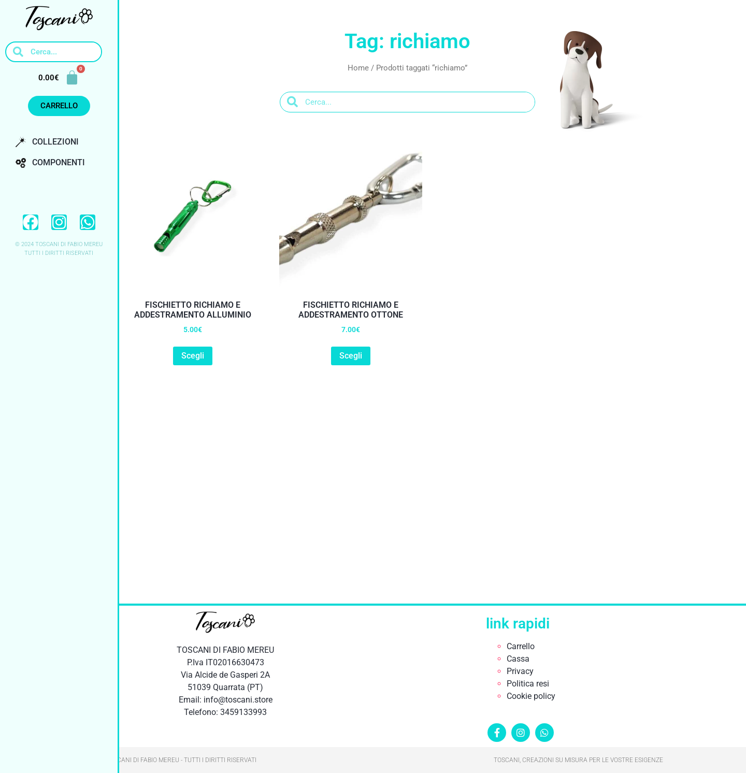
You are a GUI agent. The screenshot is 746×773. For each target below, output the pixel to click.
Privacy (520, 671)
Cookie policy (531, 696)
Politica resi (528, 684)
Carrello (521, 646)
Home (358, 68)
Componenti (50, 163)
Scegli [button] (192, 356)
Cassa (518, 659)
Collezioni (47, 142)
